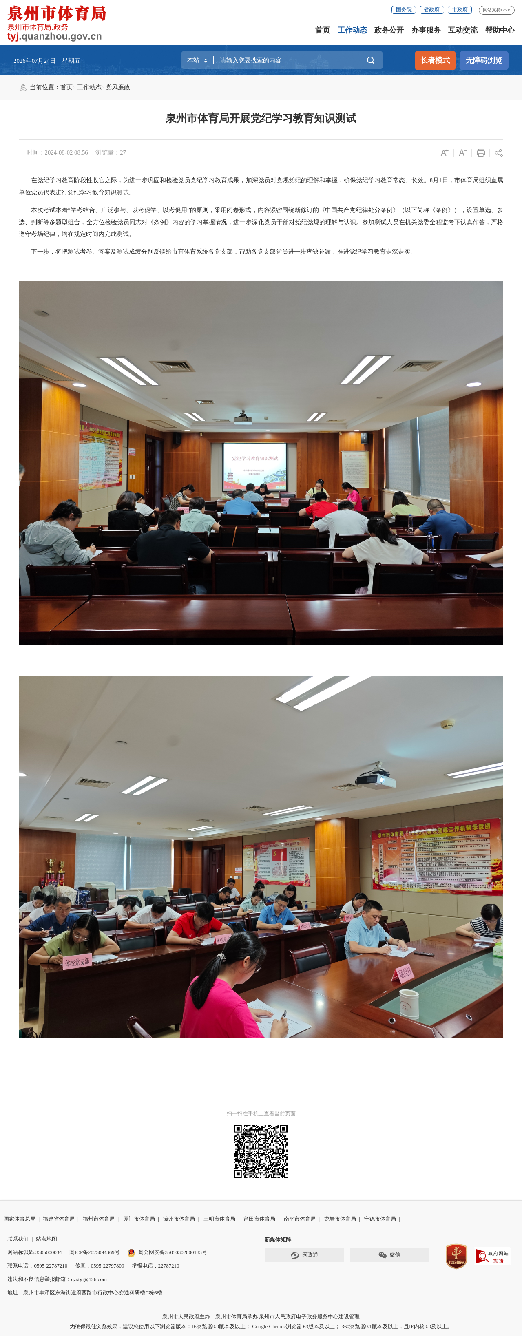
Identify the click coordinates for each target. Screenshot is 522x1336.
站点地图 (46, 1239)
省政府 (432, 10)
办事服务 (426, 30)
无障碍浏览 (484, 60)
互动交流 (463, 30)
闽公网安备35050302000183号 (167, 1252)
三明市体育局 (219, 1219)
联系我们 (18, 1239)
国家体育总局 (19, 1219)
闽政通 (304, 1255)
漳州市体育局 (179, 1219)
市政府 (460, 10)
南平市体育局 (300, 1219)
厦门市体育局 (139, 1219)
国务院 (404, 10)
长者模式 (435, 60)
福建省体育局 (59, 1219)
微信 (389, 1255)
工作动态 (352, 30)
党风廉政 (118, 87)
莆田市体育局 (259, 1219)
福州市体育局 (99, 1219)
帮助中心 (500, 30)
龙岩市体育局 (340, 1219)
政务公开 (389, 30)
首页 (322, 30)
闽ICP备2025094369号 (94, 1252)
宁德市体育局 (380, 1219)
